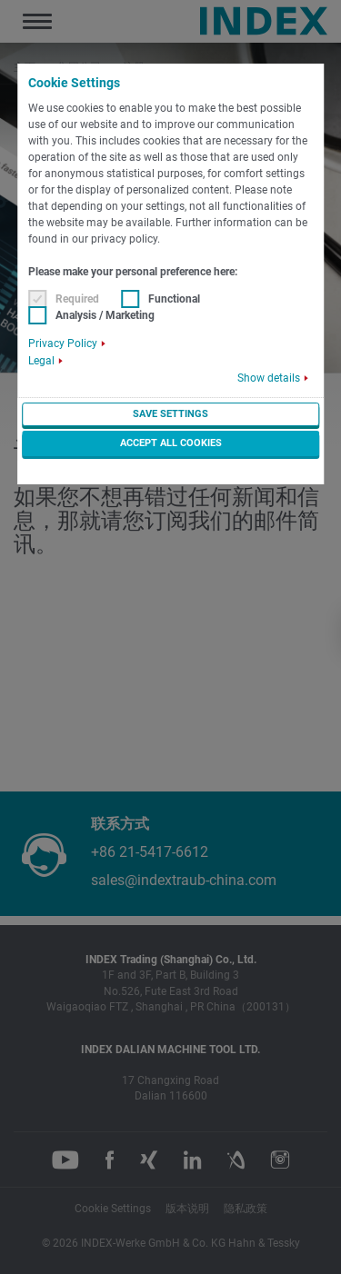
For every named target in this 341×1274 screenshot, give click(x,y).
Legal (41, 360)
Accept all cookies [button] (171, 443)
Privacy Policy (62, 343)
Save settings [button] (170, 414)
